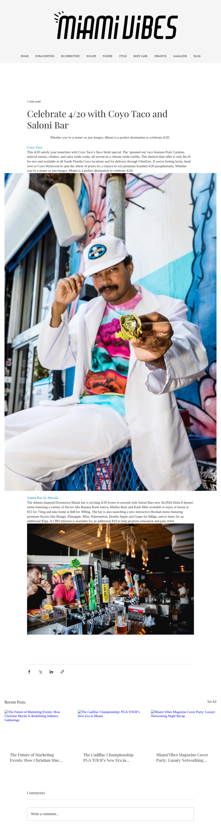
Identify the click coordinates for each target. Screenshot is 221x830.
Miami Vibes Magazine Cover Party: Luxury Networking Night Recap (182, 757)
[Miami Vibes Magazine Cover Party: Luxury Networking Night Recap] (183, 728)
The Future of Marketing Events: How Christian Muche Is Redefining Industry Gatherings (37, 757)
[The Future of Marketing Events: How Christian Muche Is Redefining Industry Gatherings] (37, 728)
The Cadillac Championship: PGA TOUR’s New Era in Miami (108, 757)
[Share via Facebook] (29, 672)
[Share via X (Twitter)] (40, 672)
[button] (91, 56)
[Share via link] (62, 672)
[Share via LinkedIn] (51, 672)
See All (211, 701)
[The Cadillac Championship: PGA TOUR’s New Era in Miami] (110, 728)
